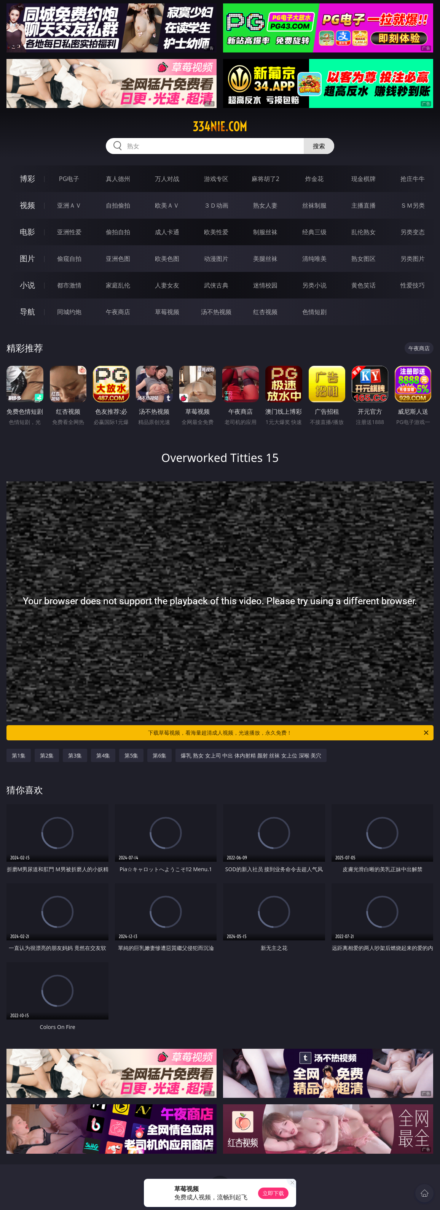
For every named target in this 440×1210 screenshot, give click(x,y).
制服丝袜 (265, 232)
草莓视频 (167, 312)
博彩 (27, 178)
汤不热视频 (216, 312)
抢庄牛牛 (412, 179)
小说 (27, 285)
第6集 (159, 755)
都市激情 (69, 285)
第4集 (103, 755)
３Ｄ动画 (216, 205)
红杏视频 (265, 312)
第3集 (75, 755)
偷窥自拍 (69, 258)
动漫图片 (216, 258)
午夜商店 (118, 312)
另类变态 (412, 232)
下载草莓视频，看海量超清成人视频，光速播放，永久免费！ (289, 732)
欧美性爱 (216, 232)
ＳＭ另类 (412, 205)
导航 (27, 311)
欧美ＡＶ (167, 205)
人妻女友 (167, 285)
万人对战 (167, 179)
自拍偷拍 (118, 205)
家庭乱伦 (118, 285)
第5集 (131, 755)
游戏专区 (216, 179)
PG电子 (69, 179)
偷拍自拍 (118, 232)
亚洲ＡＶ (69, 205)
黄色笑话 (363, 285)
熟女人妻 (265, 205)
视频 (27, 205)
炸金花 (314, 179)
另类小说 (314, 285)
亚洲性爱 (69, 232)
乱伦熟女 (363, 232)
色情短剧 (314, 312)
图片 (27, 258)
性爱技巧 (412, 285)
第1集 (19, 755)
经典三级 (314, 232)
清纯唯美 (314, 258)
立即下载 (273, 1193)
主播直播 (363, 205)
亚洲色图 (118, 258)
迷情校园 (265, 285)
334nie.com (220, 126)
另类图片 (412, 258)
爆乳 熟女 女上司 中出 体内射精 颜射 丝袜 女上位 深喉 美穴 (251, 755)
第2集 (47, 755)
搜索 (319, 146)
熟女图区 (363, 258)
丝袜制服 (314, 205)
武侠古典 (216, 285)
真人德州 (118, 179)
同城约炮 (69, 312)
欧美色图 (167, 258)
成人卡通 (167, 232)
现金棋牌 (363, 179)
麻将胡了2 (265, 179)
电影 (27, 232)
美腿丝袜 (265, 258)
